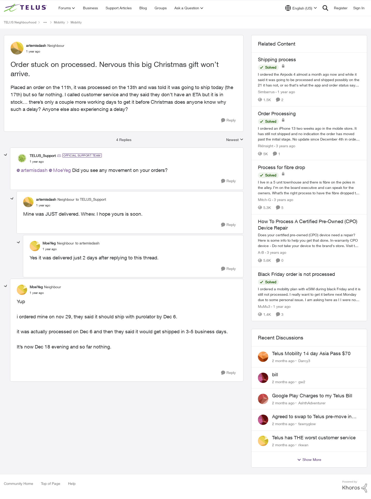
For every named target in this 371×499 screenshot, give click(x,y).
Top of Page (50, 483)
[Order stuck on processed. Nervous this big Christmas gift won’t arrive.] (37, 161)
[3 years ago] (284, 145)
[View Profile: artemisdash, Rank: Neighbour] (17, 48)
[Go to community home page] (26, 8)
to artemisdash (87, 243)
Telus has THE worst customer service (314, 437)
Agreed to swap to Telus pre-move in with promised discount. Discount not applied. (313, 417)
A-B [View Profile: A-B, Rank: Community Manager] (261, 252)
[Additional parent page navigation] (45, 22)
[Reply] (228, 120)
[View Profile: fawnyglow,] (263, 420)
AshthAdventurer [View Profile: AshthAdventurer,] (312, 402)
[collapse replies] (6, 155)
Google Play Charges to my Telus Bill (312, 395)
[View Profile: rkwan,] (263, 441)
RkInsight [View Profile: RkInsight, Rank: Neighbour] (265, 145)
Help (71, 483)
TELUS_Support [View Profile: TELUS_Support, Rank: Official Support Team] (43, 155)
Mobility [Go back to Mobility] (59, 22)
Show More (309, 459)
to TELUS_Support (91, 199)
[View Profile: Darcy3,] (263, 357)
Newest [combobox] (234, 139)
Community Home (18, 483)
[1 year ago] (285, 91)
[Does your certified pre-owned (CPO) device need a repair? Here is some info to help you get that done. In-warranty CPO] (309, 240)
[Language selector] (301, 8)
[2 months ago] (283, 360)
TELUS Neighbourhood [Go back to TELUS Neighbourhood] (20, 22)
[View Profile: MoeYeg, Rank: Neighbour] (35, 246)
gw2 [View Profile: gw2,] (301, 382)
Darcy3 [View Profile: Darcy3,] (304, 360)
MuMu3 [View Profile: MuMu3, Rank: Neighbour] (264, 306)
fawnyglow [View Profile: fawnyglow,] (307, 424)
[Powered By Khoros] (354, 487)
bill (275, 374)
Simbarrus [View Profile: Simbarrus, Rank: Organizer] (266, 92)
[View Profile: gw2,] (263, 378)
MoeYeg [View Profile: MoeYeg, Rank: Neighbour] (49, 243)
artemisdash (34, 170)
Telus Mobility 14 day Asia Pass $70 (311, 353)
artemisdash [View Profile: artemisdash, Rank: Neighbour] (36, 45)
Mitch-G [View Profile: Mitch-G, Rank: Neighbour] (264, 199)
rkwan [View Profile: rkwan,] (303, 445)
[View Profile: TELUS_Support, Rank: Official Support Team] (22, 158)
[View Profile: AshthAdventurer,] (263, 399)
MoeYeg (62, 170)
